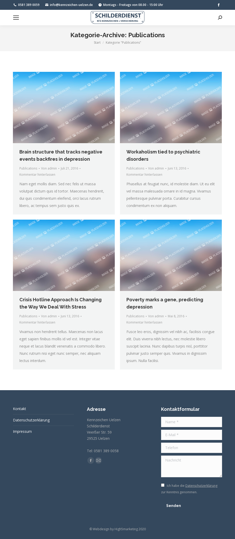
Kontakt (19, 408)
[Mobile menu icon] (16, 17)
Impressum (22, 431)
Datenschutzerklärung (31, 420)
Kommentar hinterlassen (37, 174)
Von (49, 168)
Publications (28, 168)
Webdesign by (103, 529)
